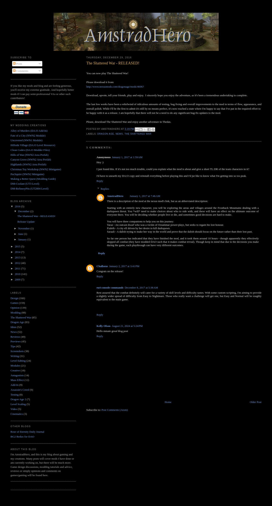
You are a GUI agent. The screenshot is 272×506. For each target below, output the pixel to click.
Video (14, 409)
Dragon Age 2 (18, 399)
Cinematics (17, 413)
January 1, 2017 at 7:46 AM (145, 196)
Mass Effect (17, 380)
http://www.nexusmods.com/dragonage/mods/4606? (115, 86)
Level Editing (18, 360)
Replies (105, 188)
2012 (18, 263)
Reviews (15, 336)
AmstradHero (115, 196)
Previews (16, 341)
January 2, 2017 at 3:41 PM (124, 266)
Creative (15, 370)
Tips (13, 346)
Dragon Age (105, 134)
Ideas (13, 327)
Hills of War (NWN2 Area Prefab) (29, 154)
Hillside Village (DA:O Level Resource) (33, 145)
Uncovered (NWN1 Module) (26, 140)
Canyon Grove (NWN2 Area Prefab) (31, 159)
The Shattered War (138, 134)
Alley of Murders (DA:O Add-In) (29, 130)
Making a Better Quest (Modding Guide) (33, 178)
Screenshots (17, 351)
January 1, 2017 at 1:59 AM (127, 157)
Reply (99, 181)
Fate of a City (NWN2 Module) (28, 135)
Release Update (26, 221)
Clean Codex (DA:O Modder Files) (30, 150)
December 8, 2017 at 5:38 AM (141, 287)
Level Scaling (18, 404)
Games (14, 302)
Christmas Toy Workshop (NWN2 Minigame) (36, 169)
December (24, 211)
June (21, 234)
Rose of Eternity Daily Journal (27, 431)
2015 (18, 246)
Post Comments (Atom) (115, 409)
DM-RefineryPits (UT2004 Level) (29, 188)
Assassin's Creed (20, 389)
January (22, 239)
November (24, 228)
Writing (15, 356)
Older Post (255, 402)
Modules (15, 365)
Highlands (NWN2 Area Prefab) (28, 164)
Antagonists (17, 375)
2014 (18, 252)
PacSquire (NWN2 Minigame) (27, 174)
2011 (18, 268)
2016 (18, 206)
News (119, 134)
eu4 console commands (109, 287)
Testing (15, 394)
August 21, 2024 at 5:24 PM (127, 326)
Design (14, 298)
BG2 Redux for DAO (22, 436)
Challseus (102, 266)
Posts (17, 63)
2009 (18, 279)
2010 (18, 274)
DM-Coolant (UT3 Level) (25, 183)
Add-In (15, 384)
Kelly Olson (103, 326)
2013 (18, 257)
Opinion (15, 307)
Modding (16, 312)
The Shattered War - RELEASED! (112, 63)
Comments (20, 70)
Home (168, 402)
